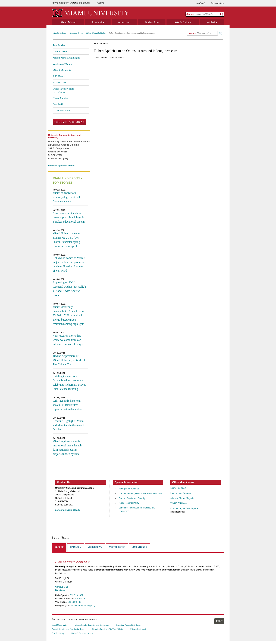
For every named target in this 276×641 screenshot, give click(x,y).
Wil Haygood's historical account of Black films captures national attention (67, 405)
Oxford (59, 547)
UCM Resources (62, 110)
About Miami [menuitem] (68, 22)
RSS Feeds (59, 76)
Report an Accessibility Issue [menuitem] (128, 625)
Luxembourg (139, 547)
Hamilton (75, 547)
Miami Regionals (178, 488)
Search (190, 14)
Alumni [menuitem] (100, 2)
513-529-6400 (74, 602)
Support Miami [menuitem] (217, 3)
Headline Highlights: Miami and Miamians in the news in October (69, 425)
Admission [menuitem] (124, 22)
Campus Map (61, 587)
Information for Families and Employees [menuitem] (92, 625)
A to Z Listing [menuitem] (58, 633)
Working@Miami (62, 63)
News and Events (76, 33)
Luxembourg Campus (180, 493)
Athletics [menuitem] (212, 22)
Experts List (59, 82)
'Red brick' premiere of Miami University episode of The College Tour (69, 360)
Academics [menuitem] (98, 22)
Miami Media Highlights (96, 33)
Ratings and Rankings (129, 488)
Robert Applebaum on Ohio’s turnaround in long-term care (132, 33)
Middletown (95, 547)
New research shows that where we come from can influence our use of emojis (68, 340)
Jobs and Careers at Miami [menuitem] (82, 633)
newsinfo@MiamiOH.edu (67, 510)
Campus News (61, 51)
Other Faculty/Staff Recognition (63, 90)
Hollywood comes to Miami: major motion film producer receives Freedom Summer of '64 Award (69, 264)
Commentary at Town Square (184, 508)
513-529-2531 (81, 598)
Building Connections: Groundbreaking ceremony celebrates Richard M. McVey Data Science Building (69, 382)
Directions (60, 590)
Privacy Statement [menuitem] (138, 629)
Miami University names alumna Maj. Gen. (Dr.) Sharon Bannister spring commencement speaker (67, 240)
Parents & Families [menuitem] (80, 2)
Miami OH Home (59, 33)
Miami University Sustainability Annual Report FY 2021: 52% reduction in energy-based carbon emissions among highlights (69, 315)
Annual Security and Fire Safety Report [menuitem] (68, 629)
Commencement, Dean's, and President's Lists (140, 493)
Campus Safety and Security (132, 498)
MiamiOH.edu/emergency (83, 605)
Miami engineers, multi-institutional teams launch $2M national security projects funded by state (67, 447)
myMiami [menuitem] (200, 3)
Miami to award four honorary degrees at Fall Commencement (66, 197)
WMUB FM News (178, 503)
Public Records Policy (129, 503)
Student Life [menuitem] (152, 22)
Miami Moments (62, 70)
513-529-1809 (76, 595)
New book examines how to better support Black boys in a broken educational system (69, 217)
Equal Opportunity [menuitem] (60, 625)
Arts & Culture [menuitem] (182, 22)
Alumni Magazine (182, 498)
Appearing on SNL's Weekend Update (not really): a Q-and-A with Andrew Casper (69, 289)
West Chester (117, 547)
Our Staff (58, 104)
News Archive (60, 98)
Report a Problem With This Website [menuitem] (107, 629)
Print (219, 621)
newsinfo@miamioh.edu (61, 165)
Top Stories (59, 45)
